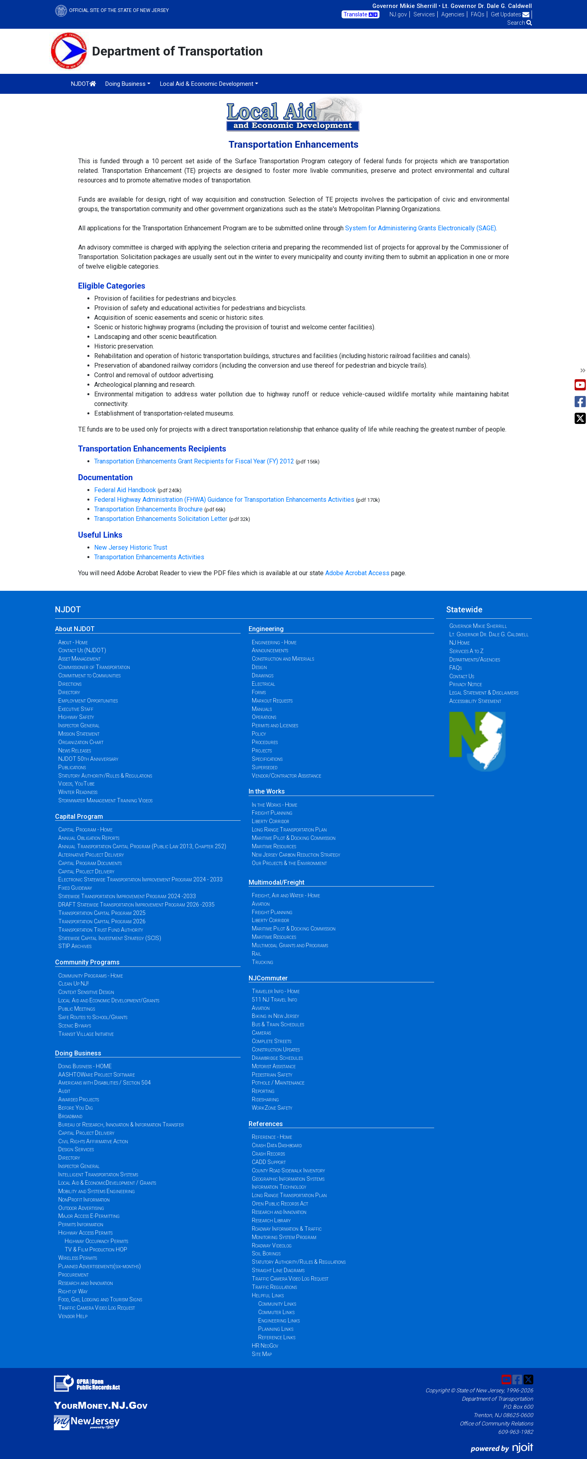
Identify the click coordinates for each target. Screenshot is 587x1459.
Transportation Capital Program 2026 (102, 921)
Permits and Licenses (275, 725)
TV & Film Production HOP (96, 1249)
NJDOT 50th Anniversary (88, 759)
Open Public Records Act (280, 1203)
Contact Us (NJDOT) (82, 650)
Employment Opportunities (88, 700)
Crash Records (268, 1153)
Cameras (261, 1032)
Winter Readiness (77, 792)
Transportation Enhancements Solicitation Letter (160, 519)
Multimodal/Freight (276, 882)
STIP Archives (74, 946)
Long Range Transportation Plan (289, 829)
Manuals (262, 709)
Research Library (271, 1220)
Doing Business (78, 1053)
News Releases (74, 750)
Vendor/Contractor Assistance (286, 775)
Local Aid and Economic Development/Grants (108, 1000)
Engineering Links (279, 1320)
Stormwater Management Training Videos (105, 800)
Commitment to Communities (89, 675)
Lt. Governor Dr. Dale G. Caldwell (487, 6)
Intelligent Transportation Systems (98, 1174)
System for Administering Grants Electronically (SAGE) (420, 228)
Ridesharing (265, 1099)
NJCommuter (268, 978)
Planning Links (275, 1329)
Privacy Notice (465, 684)
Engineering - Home (274, 642)
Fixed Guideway (75, 888)
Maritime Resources (274, 846)
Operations (264, 717)
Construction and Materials (283, 658)
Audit (64, 1091)
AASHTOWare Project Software (96, 1074)
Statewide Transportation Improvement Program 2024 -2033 (127, 896)
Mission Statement (78, 733)
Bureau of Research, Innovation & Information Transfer (121, 1124)
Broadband (70, 1116)
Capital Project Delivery (86, 871)
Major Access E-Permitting (89, 1216)
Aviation (261, 904)
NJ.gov (398, 14)
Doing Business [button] (125, 83)
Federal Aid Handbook (125, 490)
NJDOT (83, 83)
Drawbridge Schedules (277, 1058)
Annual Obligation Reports (88, 838)
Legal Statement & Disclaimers (483, 692)
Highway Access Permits (85, 1232)
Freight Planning (272, 813)
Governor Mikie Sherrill (478, 626)
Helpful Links (268, 1295)
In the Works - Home (274, 805)
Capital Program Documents (90, 863)
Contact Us (461, 676)
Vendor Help (72, 1316)
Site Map (262, 1354)
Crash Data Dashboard (277, 1145)
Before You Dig (75, 1108)
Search (519, 23)
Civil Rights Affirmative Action (93, 1141)
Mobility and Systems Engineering (96, 1191)
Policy (259, 733)
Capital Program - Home (85, 829)
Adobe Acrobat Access (357, 573)
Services (424, 14)
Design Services (76, 1149)
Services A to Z (466, 651)
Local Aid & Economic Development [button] (206, 83)
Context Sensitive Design (86, 992)
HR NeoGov (265, 1345)
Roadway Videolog (272, 1245)
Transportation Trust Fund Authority (100, 929)
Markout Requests (272, 700)
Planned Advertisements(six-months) (99, 1266)
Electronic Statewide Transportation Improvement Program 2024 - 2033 (140, 879)
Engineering (266, 629)
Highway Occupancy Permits (96, 1241)
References (266, 1124)
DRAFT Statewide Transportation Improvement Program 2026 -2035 (136, 904)
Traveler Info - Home (276, 991)
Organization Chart (80, 742)
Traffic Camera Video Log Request (96, 1308)
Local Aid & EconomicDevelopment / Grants (107, 1183)
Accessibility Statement (475, 701)
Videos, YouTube (76, 783)
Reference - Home (272, 1137)
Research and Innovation (85, 1283)
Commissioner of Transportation (94, 667)
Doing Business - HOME (85, 1066)
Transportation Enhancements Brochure (148, 509)
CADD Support (269, 1162)
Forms (259, 692)
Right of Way (73, 1291)
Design (259, 667)
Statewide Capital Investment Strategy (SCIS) (109, 938)
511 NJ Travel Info (274, 999)
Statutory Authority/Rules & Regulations (105, 775)
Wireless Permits (77, 1258)
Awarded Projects (78, 1099)
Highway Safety (76, 717)
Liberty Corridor (270, 821)
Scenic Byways (74, 1025)
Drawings (262, 675)
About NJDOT (75, 629)
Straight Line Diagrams (278, 1270)
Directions (69, 684)
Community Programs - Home (90, 975)
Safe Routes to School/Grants (92, 1017)
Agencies (452, 14)
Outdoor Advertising (81, 1208)
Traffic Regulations (274, 1287)
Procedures (265, 742)
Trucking (262, 962)
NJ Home (459, 642)
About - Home (73, 642)
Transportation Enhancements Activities (149, 557)
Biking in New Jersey (275, 1016)
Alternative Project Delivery (91, 854)
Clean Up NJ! (73, 983)
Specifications (267, 759)
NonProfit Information (84, 1199)
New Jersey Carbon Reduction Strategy (296, 854)
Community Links (277, 1304)
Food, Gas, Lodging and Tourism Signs (100, 1299)
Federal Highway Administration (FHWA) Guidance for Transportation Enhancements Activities (224, 499)
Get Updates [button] (510, 14)
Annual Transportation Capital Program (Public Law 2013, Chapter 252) (142, 846)
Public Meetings (76, 1009)
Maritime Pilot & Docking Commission (294, 838)
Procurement (73, 1274)
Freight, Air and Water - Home (286, 895)
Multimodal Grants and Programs (290, 945)
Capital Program (79, 816)
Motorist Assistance (274, 1066)
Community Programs (87, 962)
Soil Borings (266, 1253)
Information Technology (279, 1187)
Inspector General (79, 725)
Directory (69, 692)
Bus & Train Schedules (278, 1024)
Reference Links (276, 1337)
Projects (262, 750)
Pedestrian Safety (272, 1074)
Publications (72, 767)
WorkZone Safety (272, 1108)
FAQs (477, 14)
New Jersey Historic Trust (130, 547)
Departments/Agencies (474, 659)
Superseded (264, 767)
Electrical (263, 684)
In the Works (267, 791)
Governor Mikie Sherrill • (406, 6)
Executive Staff (75, 709)
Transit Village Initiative (86, 1034)
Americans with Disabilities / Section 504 (104, 1082)
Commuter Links (276, 1312)
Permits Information (80, 1224)
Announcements (270, 650)
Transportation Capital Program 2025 (102, 913)
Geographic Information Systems (288, 1179)
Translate (360, 14)
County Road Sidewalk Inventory (288, 1170)
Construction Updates (276, 1049)
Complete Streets (271, 1041)
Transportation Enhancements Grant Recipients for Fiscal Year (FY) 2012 (194, 461)
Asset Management (79, 658)
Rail (256, 953)
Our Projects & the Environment (289, 863)
